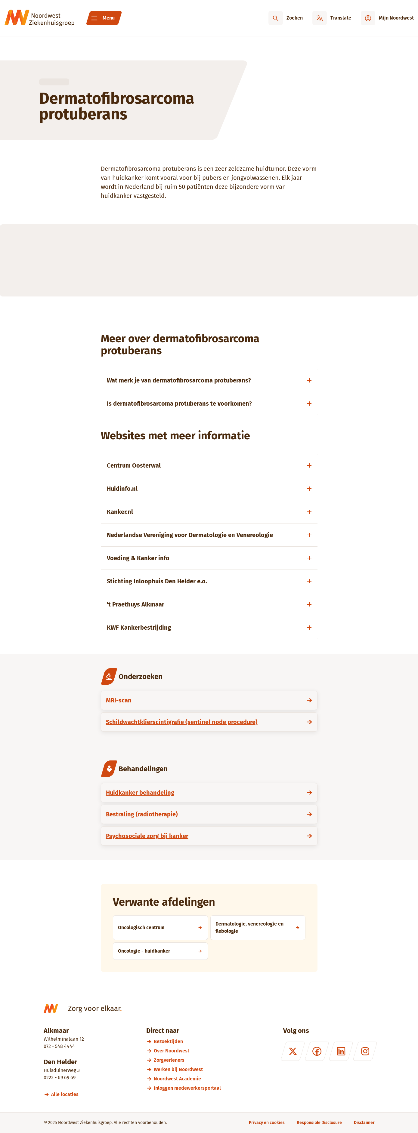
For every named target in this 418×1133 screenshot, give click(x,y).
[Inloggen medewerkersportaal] (187, 1088)
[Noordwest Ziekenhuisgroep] (39, 18)
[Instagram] (364, 1051)
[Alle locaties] (67, 1094)
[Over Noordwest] (187, 1050)
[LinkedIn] (340, 1051)
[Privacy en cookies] (267, 1122)
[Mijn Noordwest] (387, 18)
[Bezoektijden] (187, 1041)
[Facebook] (316, 1051)
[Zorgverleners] (187, 1060)
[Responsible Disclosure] (319, 1122)
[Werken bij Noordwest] (187, 1069)
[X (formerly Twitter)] (292, 1051)
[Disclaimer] (364, 1122)
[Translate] (331, 18)
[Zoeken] (285, 18)
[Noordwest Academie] (187, 1078)
